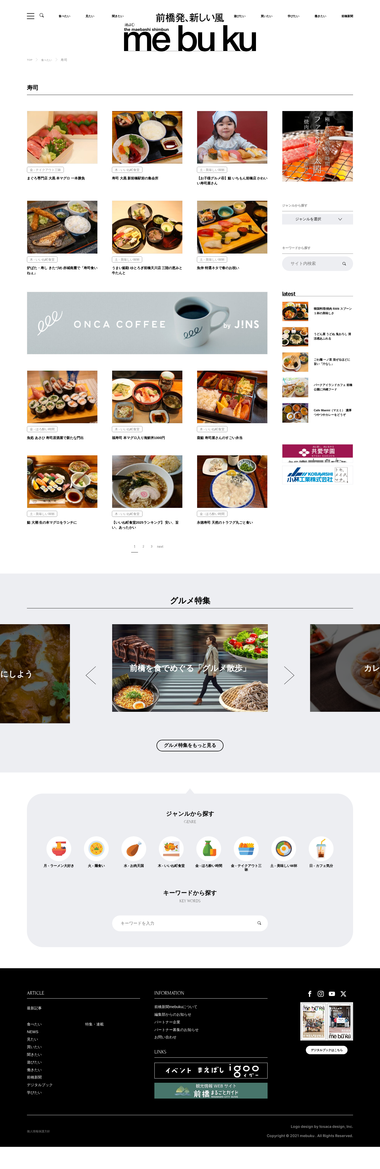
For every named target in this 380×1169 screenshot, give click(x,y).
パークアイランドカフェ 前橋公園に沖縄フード (333, 386)
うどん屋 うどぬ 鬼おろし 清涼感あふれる (333, 336)
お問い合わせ (168, 1057)
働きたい (318, 16)
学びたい (291, 16)
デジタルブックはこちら (326, 1070)
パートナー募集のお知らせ (182, 1049)
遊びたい (36, 1084)
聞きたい (116, 16)
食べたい (66, 16)
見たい (91, 16)
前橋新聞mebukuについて (181, 1024)
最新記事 (36, 1025)
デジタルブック (43, 1109)
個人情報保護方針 (41, 1153)
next (162, 558)
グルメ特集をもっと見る (190, 759)
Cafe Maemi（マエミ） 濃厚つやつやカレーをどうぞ (333, 411)
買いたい (265, 16)
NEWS (34, 1050)
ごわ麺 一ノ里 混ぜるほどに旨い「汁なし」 (333, 361)
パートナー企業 (171, 1040)
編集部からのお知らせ (178, 1032)
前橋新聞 (345, 16)
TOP (30, 59)
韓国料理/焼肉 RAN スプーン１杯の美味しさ (332, 311)
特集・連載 (97, 1042)
